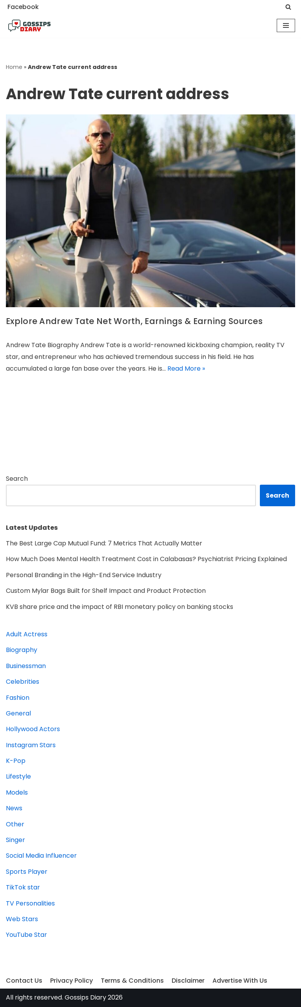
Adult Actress (26, 634)
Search (17, 478)
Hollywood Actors (33, 729)
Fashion (17, 697)
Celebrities (22, 681)
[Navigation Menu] (286, 25)
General (18, 713)
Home (14, 67)
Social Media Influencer (41, 855)
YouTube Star (26, 934)
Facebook (23, 6)
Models (17, 792)
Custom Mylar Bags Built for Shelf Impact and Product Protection (106, 590)
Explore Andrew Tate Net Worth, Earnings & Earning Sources (134, 321)
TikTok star (23, 887)
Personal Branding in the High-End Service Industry (83, 575)
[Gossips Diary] (29, 26)
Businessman (26, 665)
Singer (15, 839)
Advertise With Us (241, 980)
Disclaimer (188, 980)
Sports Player (26, 871)
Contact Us (24, 980)
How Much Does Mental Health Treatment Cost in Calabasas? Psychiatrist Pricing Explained (146, 558)
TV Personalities (30, 903)
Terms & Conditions (132, 980)
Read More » (186, 368)
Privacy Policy (71, 980)
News (14, 808)
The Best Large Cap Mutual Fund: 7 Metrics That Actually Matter (104, 543)
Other (15, 824)
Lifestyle (18, 776)
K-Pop (15, 760)
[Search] (288, 7)
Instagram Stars (31, 745)
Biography (21, 649)
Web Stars (22, 919)
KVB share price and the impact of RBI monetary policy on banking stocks (119, 606)
